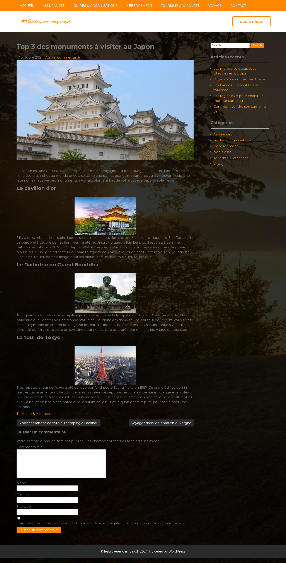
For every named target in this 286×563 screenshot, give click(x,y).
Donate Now (251, 21)
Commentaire (29, 447)
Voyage (215, 6)
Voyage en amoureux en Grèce (239, 79)
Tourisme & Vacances (180, 6)
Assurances (54, 6)
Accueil (27, 6)
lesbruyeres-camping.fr (121, 557)
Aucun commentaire (62, 57)
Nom (22, 488)
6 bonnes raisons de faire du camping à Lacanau (58, 423)
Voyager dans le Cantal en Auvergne (161, 423)
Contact (238, 6)
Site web (24, 512)
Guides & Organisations (95, 6)
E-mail (23, 500)
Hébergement (139, 6)
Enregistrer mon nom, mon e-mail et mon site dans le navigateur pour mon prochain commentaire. (99, 528)
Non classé (222, 152)
